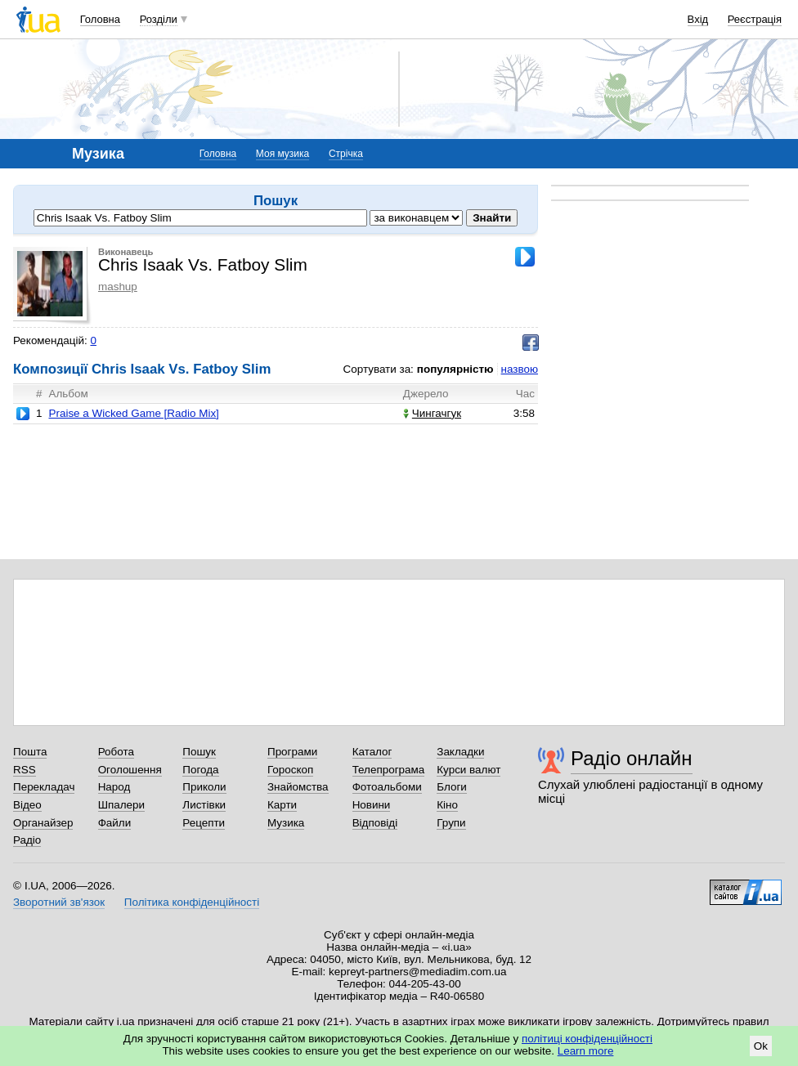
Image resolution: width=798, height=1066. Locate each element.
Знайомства (298, 787)
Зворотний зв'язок (59, 902)
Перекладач (43, 787)
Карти (282, 805)
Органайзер (43, 823)
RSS (24, 770)
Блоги (452, 787)
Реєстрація (755, 19)
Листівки (204, 805)
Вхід (698, 19)
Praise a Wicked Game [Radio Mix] (133, 413)
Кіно (447, 805)
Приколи (204, 787)
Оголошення (130, 770)
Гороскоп (290, 770)
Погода (200, 770)
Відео (27, 805)
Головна (100, 19)
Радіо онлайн (632, 758)
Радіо (27, 840)
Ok (761, 1046)
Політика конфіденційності (191, 902)
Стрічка (346, 153)
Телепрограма (388, 770)
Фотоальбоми (387, 787)
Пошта (30, 752)
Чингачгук (432, 413)
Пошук (199, 752)
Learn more (586, 1051)
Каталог (372, 752)
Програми (292, 752)
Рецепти (203, 823)
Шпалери (121, 805)
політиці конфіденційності (587, 1038)
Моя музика (282, 153)
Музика (285, 823)
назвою (519, 369)
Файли (115, 823)
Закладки (460, 752)
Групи (451, 823)
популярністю (455, 369)
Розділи (158, 19)
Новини (371, 805)
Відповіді (375, 823)
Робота (116, 752)
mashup (117, 286)
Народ (114, 787)
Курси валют (468, 770)
